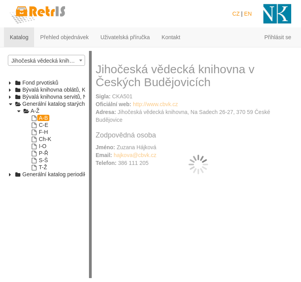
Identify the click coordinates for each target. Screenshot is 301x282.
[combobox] (46, 60)
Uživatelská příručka (125, 37)
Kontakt (170, 37)
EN (248, 14)
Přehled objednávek (64, 37)
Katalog (19, 37)
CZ (236, 14)
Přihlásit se (278, 37)
